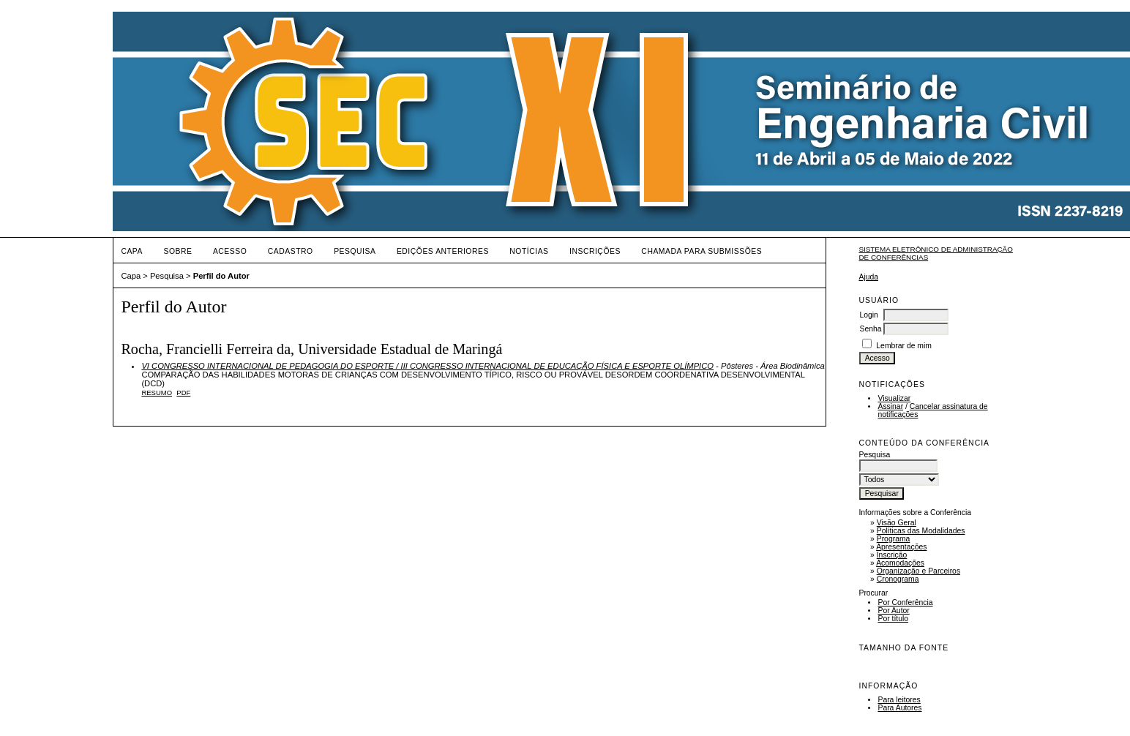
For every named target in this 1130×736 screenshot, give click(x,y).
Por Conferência (905, 602)
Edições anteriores (443, 251)
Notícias (528, 251)
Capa (132, 251)
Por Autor (893, 611)
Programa (893, 539)
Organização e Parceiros (918, 571)
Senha (870, 329)
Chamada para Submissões (701, 251)
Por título (893, 619)
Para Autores (899, 708)
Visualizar (894, 398)
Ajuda (868, 277)
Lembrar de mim (904, 346)
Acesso (230, 251)
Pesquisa (354, 251)
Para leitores (899, 700)
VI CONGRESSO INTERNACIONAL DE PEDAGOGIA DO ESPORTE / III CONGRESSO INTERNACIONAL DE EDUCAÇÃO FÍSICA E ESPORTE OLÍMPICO (427, 365)
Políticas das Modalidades (921, 531)
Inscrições (595, 251)
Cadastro (290, 251)
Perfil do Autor (221, 275)
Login (868, 315)
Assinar (890, 406)
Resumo (156, 392)
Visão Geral (896, 523)
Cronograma (898, 579)
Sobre (177, 251)
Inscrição (892, 555)
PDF (183, 392)
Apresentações (901, 547)
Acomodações (900, 563)
